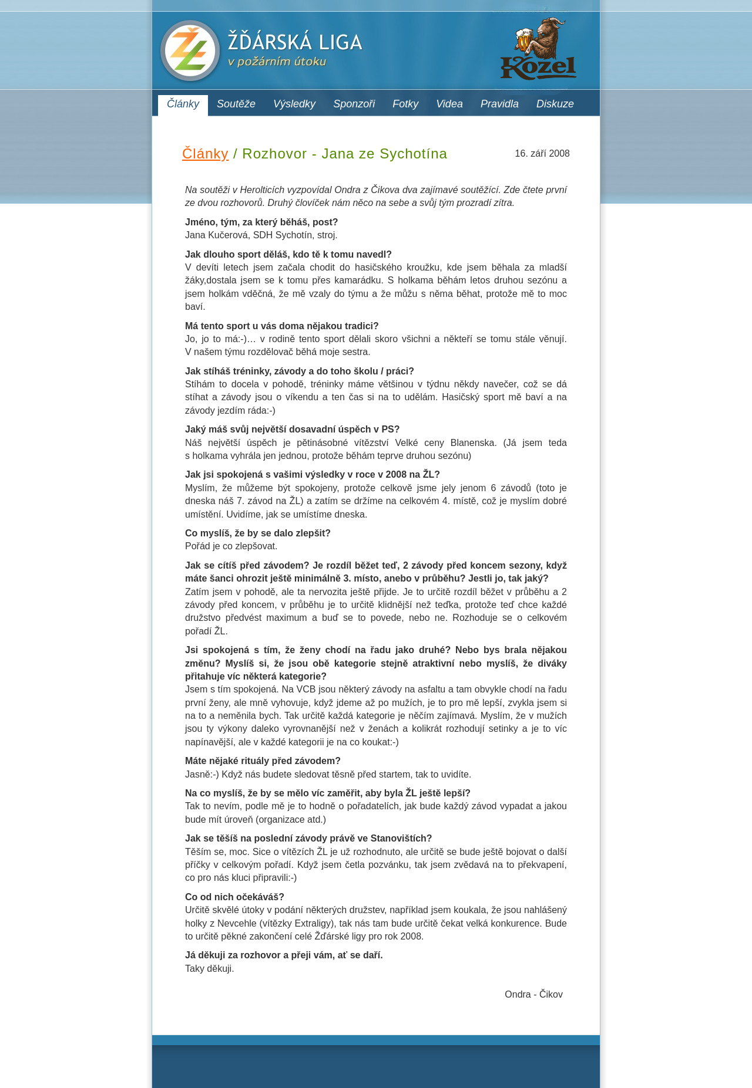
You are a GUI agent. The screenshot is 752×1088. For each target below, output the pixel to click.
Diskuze (555, 104)
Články (183, 104)
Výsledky (294, 104)
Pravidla (500, 104)
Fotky (405, 104)
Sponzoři (354, 104)
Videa (449, 104)
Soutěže (236, 104)
